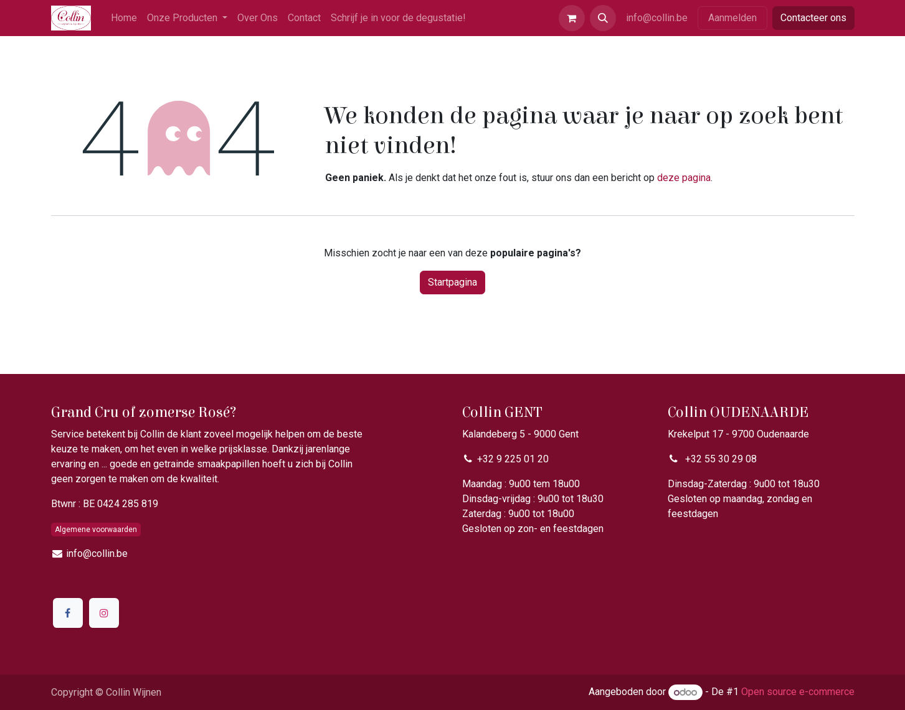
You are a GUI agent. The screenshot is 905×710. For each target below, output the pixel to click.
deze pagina (684, 178)
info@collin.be (657, 18)
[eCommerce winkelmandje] (572, 18)
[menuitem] (124, 18)
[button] (603, 18)
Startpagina (452, 282)
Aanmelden (732, 18)
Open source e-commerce (798, 692)
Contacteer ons (813, 18)
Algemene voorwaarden (96, 529)
